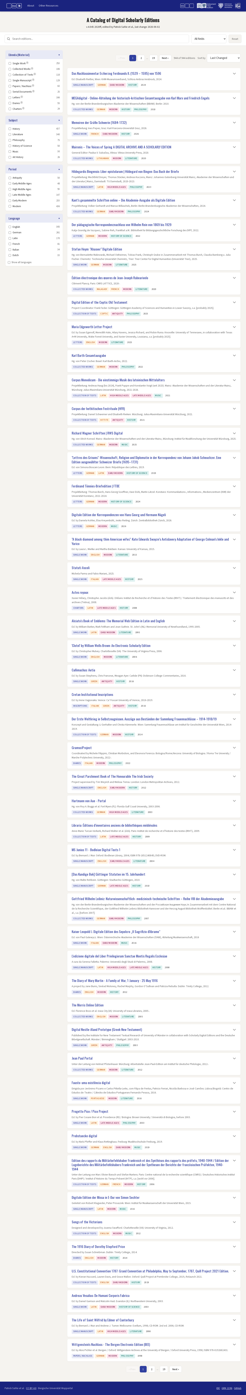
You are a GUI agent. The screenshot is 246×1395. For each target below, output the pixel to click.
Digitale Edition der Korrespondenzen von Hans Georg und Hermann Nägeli (119, 514)
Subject (13, 120)
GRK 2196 (227, 1388)
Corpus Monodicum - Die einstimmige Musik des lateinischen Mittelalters (118, 379)
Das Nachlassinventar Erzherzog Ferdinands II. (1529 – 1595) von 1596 (116, 73)
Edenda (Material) (19, 55)
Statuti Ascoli (81, 567)
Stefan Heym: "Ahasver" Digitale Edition (97, 248)
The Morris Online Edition (88, 1004)
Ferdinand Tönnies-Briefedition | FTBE (96, 485)
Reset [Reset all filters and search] (235, 39)
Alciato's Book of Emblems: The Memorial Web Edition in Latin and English (118, 620)
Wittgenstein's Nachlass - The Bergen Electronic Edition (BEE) (111, 1344)
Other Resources (48, 6)
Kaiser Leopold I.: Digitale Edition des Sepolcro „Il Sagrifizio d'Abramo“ (116, 931)
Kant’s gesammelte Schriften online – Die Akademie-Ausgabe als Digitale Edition (123, 200)
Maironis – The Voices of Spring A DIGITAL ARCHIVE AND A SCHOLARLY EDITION (121, 146)
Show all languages (19, 262)
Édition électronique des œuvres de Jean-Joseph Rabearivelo (110, 277)
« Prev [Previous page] (121, 58)
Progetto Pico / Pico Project (90, 1111)
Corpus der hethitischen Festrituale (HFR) (98, 408)
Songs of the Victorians (87, 1221)
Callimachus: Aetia (83, 669)
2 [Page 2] (141, 58)
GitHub (237, 1388)
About (30, 6)
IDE (218, 1388)
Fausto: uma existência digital (91, 1082)
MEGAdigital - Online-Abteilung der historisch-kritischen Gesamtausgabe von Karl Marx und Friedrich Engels (140, 97)
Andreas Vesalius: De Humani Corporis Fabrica (100, 1295)
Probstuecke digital (84, 1135)
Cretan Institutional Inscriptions (92, 694)
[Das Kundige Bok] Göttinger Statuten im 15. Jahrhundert (108, 874)
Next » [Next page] (165, 58)
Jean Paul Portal (82, 1058)
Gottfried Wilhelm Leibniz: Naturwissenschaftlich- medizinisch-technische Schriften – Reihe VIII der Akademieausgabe (148, 898)
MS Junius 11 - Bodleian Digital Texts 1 (96, 849)
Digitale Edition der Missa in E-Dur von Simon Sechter (106, 1197)
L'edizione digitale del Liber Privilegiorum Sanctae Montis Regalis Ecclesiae (119, 955)
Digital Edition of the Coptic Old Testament (99, 302)
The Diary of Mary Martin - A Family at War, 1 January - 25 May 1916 (115, 980)
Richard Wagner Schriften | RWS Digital (97, 432)
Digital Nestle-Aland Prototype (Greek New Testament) (107, 1029)
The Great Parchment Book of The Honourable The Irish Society (112, 776)
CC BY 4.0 (31, 1388)
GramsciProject (82, 747)
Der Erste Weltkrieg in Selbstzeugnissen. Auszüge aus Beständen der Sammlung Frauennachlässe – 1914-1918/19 (144, 718)
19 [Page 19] (153, 58)
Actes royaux (80, 592)
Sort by (201, 58)
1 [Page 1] (132, 58)
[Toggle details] (234, 73)
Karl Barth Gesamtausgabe (89, 355)
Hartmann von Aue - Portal (89, 800)
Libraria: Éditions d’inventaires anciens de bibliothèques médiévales (114, 825)
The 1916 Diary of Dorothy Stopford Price (98, 1246)
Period (12, 169)
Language (14, 218)
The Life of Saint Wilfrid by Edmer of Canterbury (103, 1319)
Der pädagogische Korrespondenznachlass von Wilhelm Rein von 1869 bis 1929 (121, 224)
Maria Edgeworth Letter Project (92, 326)
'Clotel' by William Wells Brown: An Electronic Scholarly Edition (111, 645)
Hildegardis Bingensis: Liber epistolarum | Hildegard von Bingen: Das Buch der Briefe (125, 171)
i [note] (27, 62)
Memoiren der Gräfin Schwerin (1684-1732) (99, 122)
